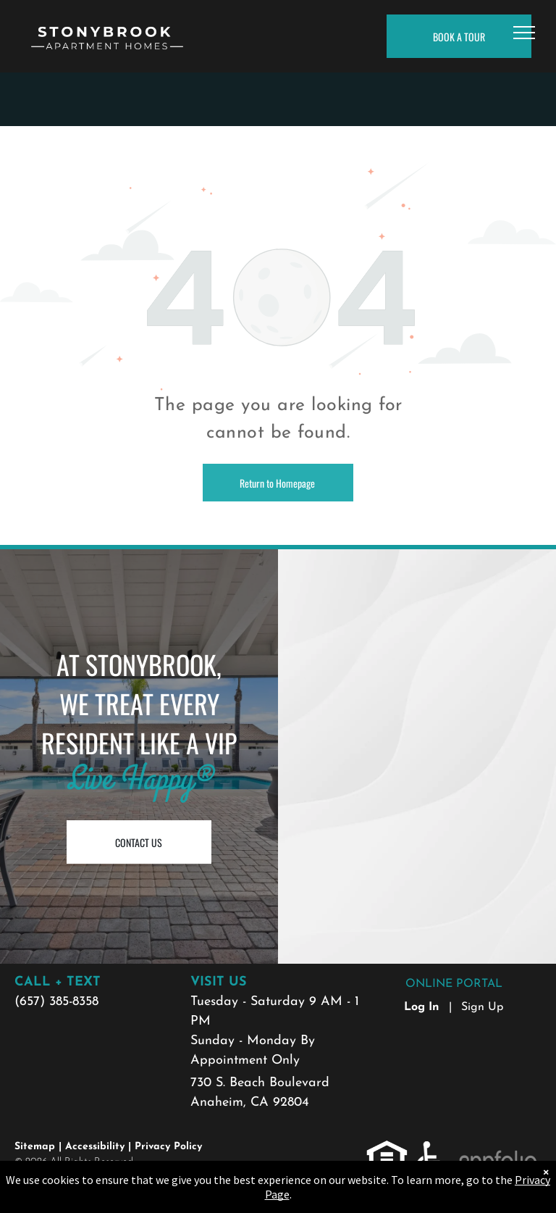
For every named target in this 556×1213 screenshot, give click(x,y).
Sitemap (34, 1146)
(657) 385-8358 (56, 1002)
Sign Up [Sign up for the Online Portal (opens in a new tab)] (482, 1007)
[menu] (524, 32)
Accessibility (95, 1146)
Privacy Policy (168, 1146)
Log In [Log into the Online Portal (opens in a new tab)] (421, 1007)
